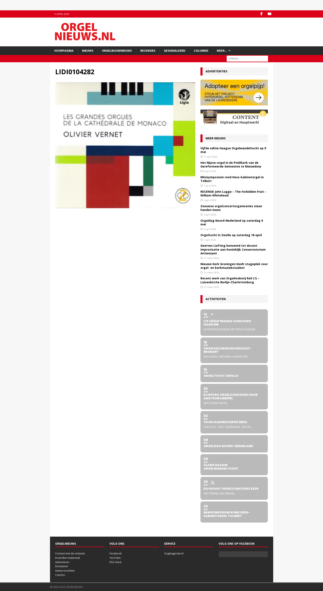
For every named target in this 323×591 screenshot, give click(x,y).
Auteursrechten (65, 570)
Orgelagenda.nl (174, 553)
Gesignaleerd (174, 51)
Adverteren (62, 562)
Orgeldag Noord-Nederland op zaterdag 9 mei (231, 222)
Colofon (60, 575)
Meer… (222, 51)
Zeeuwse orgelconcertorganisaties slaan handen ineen (231, 208)
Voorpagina (64, 51)
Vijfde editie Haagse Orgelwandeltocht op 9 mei (233, 150)
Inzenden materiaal (67, 558)
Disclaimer (61, 566)
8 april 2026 (210, 171)
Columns (201, 51)
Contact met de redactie (70, 553)
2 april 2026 (210, 229)
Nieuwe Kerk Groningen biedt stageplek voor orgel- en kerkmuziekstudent (234, 266)
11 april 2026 (210, 156)
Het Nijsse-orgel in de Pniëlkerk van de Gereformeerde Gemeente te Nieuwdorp (230, 164)
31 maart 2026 (211, 258)
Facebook (116, 553)
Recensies (147, 51)
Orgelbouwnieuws (117, 51)
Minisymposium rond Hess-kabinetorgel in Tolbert (232, 179)
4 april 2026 (210, 214)
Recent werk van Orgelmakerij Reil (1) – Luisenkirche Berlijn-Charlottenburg (229, 280)
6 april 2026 (210, 200)
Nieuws (87, 51)
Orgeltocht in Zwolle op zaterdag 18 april (231, 235)
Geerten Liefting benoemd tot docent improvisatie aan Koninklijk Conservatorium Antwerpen (233, 249)
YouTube (115, 558)
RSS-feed (115, 562)
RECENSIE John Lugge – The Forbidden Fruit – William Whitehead (233, 193)
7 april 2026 (210, 185)
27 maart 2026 (211, 286)
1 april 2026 (210, 239)
